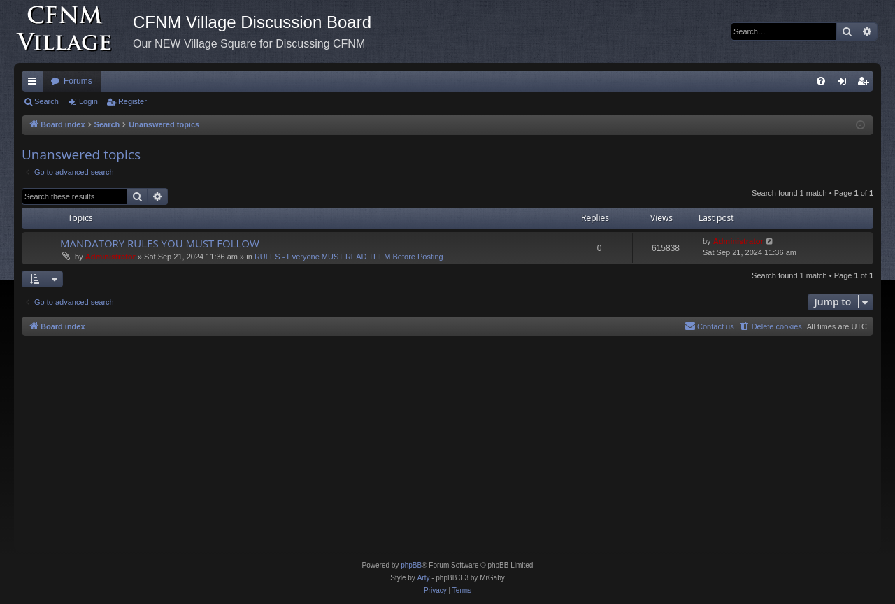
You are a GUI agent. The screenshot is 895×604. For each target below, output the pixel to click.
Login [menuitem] (845, 84)
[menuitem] (820, 81)
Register (132, 101)
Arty (423, 578)
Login (88, 101)
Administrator (110, 256)
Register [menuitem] (866, 84)
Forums (78, 81)
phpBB (411, 565)
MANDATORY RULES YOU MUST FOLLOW (159, 243)
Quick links (35, 84)
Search (46, 101)
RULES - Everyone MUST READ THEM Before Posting (349, 256)
